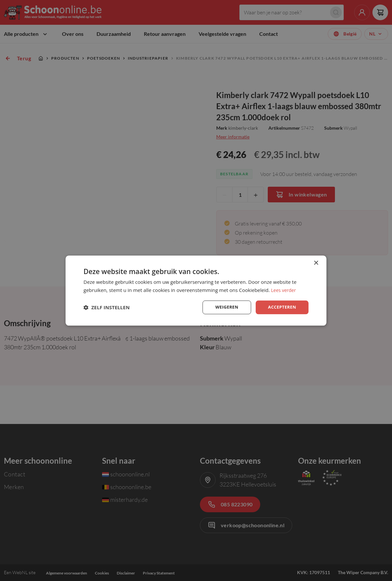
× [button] (315, 262)
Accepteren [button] (281, 307)
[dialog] (196, 290)
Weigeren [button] (224, 307)
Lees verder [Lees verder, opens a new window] (284, 289)
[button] (106, 307)
